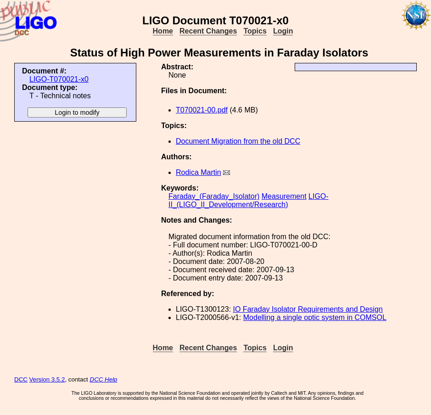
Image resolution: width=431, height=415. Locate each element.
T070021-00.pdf (202, 110)
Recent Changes (208, 31)
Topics (254, 31)
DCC (21, 379)
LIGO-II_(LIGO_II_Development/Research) (248, 200)
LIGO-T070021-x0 (59, 79)
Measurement (284, 196)
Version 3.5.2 (47, 379)
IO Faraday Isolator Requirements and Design (308, 309)
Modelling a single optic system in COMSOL (314, 317)
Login (283, 31)
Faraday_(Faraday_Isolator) (213, 196)
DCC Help (104, 379)
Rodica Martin (198, 172)
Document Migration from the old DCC (238, 141)
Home (163, 31)
